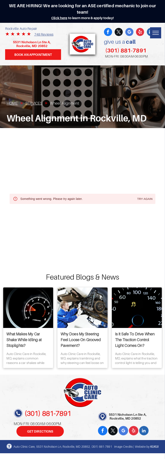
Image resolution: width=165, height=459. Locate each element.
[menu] (155, 32)
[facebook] (108, 32)
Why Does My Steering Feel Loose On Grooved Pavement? (81, 340)
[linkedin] (144, 431)
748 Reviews (44, 34)
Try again (145, 199)
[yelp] (140, 32)
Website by (142, 446)
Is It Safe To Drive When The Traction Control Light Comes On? (135, 340)
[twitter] (119, 32)
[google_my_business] (129, 32)
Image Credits (123, 446)
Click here (59, 18)
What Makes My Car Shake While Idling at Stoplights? (24, 340)
